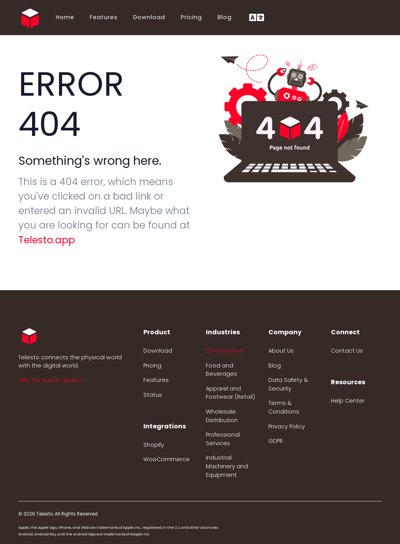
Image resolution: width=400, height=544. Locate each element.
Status (152, 395)
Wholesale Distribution (222, 416)
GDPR (275, 441)
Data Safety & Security (288, 384)
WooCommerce (166, 459)
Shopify (153, 445)
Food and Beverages (221, 370)
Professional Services (223, 439)
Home (65, 17)
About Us (281, 351)
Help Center (348, 401)
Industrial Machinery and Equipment (227, 466)
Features (104, 17)
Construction (224, 351)
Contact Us (347, 351)
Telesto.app (46, 240)
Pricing (191, 17)
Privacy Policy (286, 426)
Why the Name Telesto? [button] (51, 380)
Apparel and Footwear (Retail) (230, 393)
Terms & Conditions (283, 407)
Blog (225, 17)
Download (149, 17)
